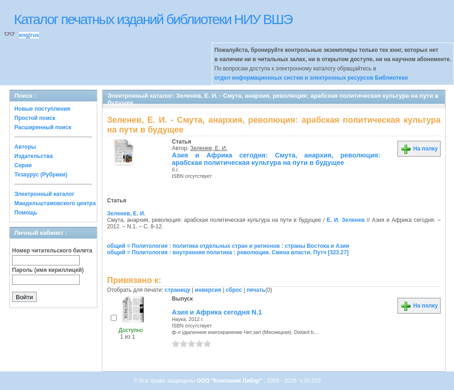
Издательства (33, 156)
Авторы (25, 147)
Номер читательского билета (52, 250)
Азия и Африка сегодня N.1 (217, 312)
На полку (419, 148)
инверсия (208, 290)
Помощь (25, 212)
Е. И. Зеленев (346, 220)
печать (255, 290)
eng (24, 35)
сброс (234, 290)
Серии (23, 165)
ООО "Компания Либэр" (230, 380)
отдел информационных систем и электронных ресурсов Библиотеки (311, 78)
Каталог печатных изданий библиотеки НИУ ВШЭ (153, 19)
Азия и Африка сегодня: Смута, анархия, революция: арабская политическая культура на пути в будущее (276, 158)
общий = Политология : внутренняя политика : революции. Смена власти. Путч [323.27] (227, 252)
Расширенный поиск (42, 127)
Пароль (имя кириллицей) (48, 270)
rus (34, 35)
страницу (177, 290)
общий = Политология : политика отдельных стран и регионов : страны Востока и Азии (228, 246)
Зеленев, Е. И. (208, 148)
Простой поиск (34, 118)
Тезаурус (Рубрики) (40, 174)
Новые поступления (42, 109)
